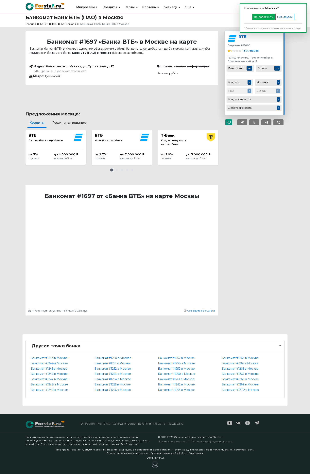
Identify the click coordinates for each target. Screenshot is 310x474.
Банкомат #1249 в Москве (49, 390)
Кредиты (110, 7)
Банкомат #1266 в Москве (240, 368)
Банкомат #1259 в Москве (176, 368)
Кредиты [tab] (36, 123)
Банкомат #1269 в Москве (240, 384)
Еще (188, 7)
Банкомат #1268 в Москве (240, 379)
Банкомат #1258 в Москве (176, 363)
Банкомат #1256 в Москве (112, 390)
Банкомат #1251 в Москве (112, 363)
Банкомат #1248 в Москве (49, 384)
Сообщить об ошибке (199, 310)
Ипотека (149, 7)
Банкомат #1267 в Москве (240, 374)
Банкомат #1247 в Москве (49, 379)
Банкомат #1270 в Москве (240, 390)
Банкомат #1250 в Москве (112, 358)
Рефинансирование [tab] (69, 123)
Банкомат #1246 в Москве (49, 374)
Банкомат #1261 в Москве (176, 379)
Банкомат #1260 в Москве (176, 374)
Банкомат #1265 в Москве (240, 363)
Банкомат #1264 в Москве (240, 358)
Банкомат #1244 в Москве (49, 363)
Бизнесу (170, 7)
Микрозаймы (86, 7)
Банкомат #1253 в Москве (112, 374)
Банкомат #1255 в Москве (112, 384)
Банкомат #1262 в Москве (176, 384)
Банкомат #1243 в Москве (49, 358)
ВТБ (242, 36)
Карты (130, 7)
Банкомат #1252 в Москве (112, 368)
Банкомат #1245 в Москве (49, 368)
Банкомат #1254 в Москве (112, 379)
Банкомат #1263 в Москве (176, 390)
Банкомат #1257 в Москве (176, 358)
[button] (111, 170)
